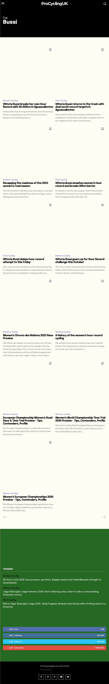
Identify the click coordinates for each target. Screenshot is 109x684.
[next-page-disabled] (103, 517)
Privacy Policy (46, 669)
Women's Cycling (10, 100)
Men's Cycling (9, 600)
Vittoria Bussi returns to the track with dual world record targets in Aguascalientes (79, 107)
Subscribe (99, 648)
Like (102, 629)
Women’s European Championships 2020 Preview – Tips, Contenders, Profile (28, 498)
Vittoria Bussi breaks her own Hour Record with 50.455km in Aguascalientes (28, 105)
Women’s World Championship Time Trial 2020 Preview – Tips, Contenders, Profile (80, 419)
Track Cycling (61, 100)
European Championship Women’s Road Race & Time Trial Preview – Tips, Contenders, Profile (27, 420)
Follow (100, 635)
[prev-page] (5, 517)
